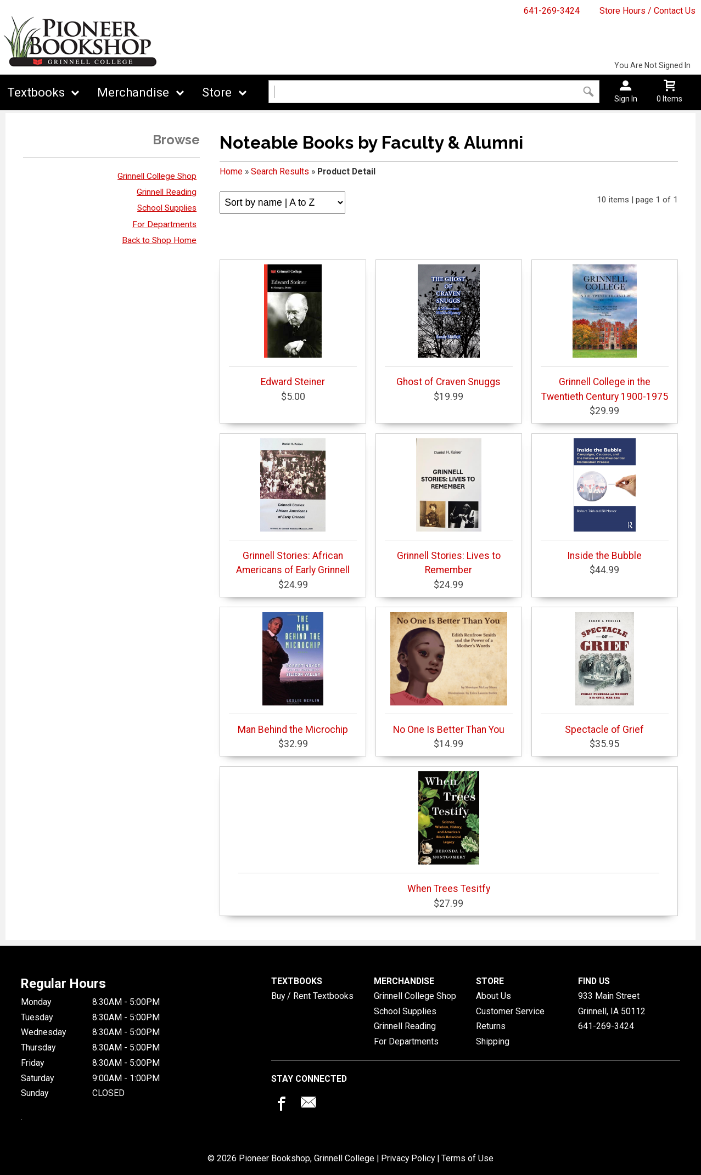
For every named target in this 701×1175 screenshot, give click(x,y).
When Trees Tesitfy (448, 832)
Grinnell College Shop (157, 176)
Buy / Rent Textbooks (312, 996)
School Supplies (167, 208)
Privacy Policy (408, 1158)
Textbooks (36, 92)
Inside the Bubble (605, 499)
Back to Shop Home (159, 240)
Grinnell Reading (167, 192)
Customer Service (510, 1011)
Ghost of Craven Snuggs (449, 325)
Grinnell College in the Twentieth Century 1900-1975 (605, 333)
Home (231, 171)
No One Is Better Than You (449, 673)
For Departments (164, 224)
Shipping (492, 1041)
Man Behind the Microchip (293, 673)
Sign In (625, 98)
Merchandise (133, 92)
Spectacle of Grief (605, 673)
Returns (491, 1026)
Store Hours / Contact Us (647, 10)
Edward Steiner (293, 325)
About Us (493, 996)
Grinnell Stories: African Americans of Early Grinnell (293, 506)
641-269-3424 (552, 10)
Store (217, 92)
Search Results (280, 171)
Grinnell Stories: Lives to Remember (449, 506)
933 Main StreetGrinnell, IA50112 (612, 1003)
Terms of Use (467, 1158)
